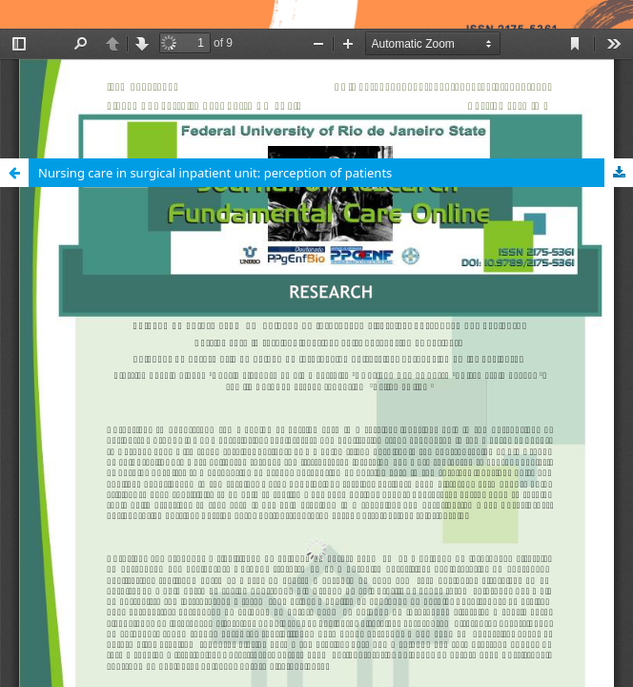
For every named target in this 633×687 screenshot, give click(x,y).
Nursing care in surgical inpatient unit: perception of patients (215, 172)
